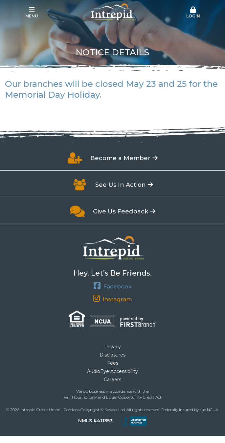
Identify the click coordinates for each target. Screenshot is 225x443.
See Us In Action (120, 184)
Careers (112, 379)
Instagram (117, 299)
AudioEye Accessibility (112, 371)
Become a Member (120, 158)
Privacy (112, 347)
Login (193, 12)
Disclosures (112, 355)
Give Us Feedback (120, 211)
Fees (112, 363)
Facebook (117, 286)
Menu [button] (32, 12)
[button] (193, 13)
